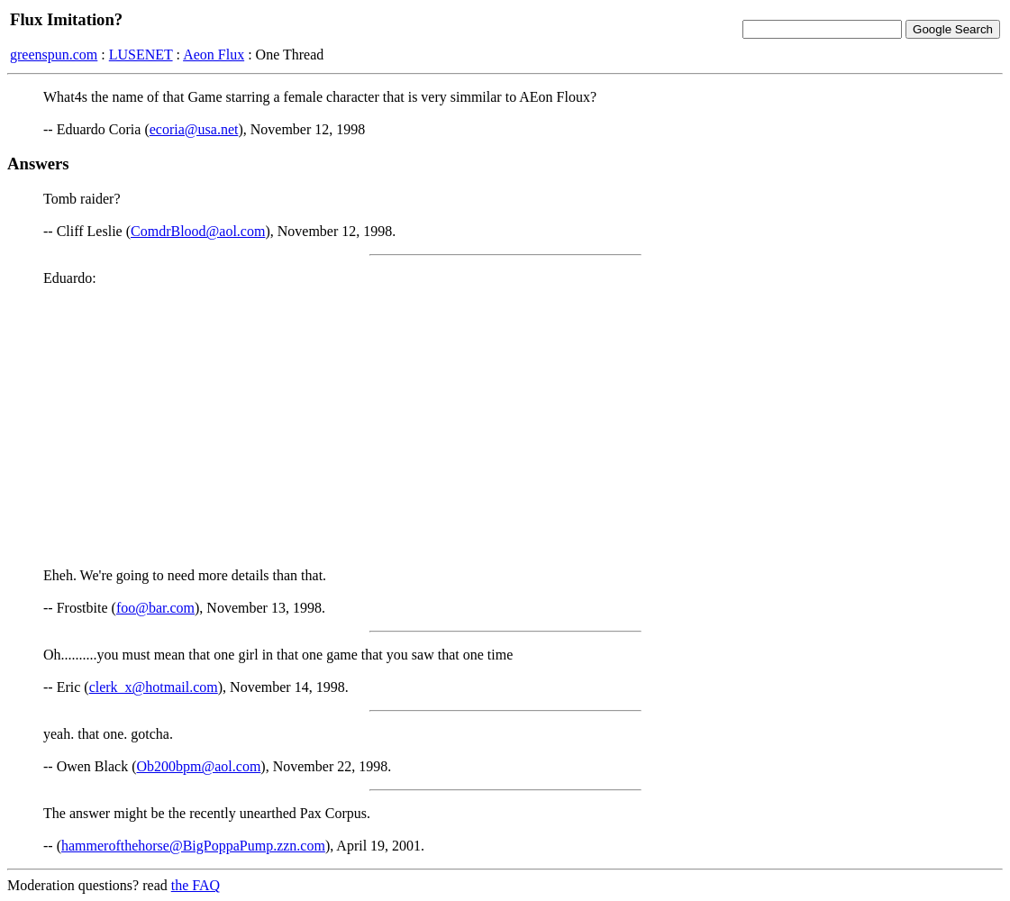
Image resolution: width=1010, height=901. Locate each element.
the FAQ (195, 885)
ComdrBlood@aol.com (198, 231)
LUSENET (141, 54)
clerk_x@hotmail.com (153, 687)
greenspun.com (53, 54)
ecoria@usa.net (194, 129)
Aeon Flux (213, 54)
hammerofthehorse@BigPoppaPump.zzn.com (193, 845)
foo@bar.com (155, 607)
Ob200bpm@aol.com (199, 766)
